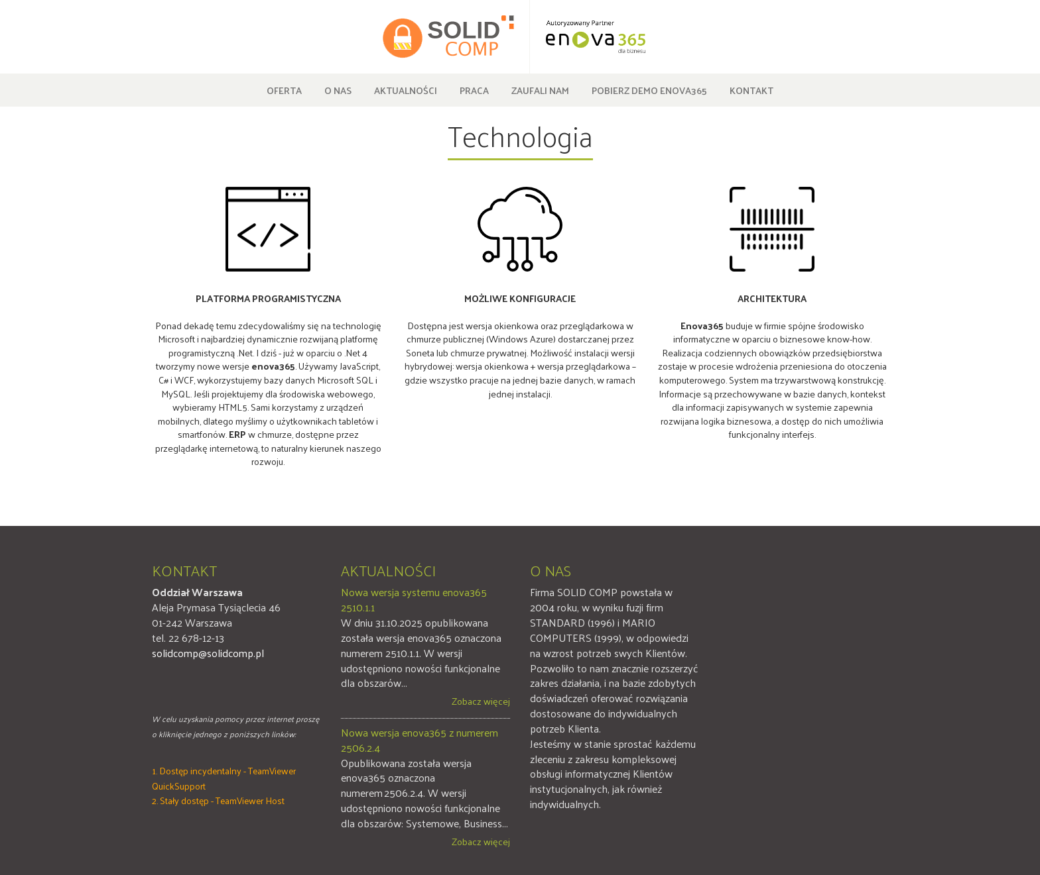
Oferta (284, 90)
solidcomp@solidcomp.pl (208, 652)
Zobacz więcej (481, 701)
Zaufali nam (540, 90)
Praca (474, 90)
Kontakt (751, 90)
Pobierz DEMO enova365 (649, 90)
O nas (338, 90)
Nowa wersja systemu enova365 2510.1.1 (414, 600)
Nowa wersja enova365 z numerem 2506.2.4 (419, 740)
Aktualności (405, 90)
